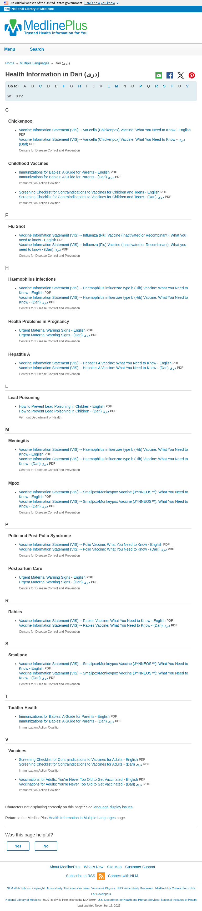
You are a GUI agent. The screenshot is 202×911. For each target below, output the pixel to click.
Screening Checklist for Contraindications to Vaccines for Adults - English (82, 759)
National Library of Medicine (33, 9)
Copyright (38, 888)
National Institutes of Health (178, 899)
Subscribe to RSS (85, 876)
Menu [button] (13, 50)
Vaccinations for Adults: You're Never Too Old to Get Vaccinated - (84, 784)
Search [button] (40, 50)
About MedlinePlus (64, 867)
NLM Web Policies (19, 888)
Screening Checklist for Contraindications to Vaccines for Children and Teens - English (93, 192)
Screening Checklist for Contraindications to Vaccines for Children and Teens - (95, 197)
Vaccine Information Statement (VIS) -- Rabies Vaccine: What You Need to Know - (98, 625)
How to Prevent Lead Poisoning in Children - (67, 411)
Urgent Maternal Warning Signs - (58, 335)
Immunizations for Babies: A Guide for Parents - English (68, 172)
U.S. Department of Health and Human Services (128, 899)
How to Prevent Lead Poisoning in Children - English (65, 406)
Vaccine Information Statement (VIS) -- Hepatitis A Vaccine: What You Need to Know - (101, 368)
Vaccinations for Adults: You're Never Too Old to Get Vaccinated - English (82, 779)
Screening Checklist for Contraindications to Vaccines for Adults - (84, 764)
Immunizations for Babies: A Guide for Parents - (70, 177)
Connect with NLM (123, 876)
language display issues (113, 807)
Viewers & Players (103, 888)
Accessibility (54, 888)
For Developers (101, 894)
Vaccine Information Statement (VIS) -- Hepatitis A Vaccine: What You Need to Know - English (99, 363)
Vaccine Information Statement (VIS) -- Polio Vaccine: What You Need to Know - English (94, 544)
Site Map (114, 867)
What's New (93, 867)
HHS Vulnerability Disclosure (135, 888)
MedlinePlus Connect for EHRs (175, 888)
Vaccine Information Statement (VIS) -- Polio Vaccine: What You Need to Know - (96, 549)
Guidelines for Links (76, 888)
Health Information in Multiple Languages (82, 818)
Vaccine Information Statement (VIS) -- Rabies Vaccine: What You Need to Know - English (96, 621)
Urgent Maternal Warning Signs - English (56, 330)
